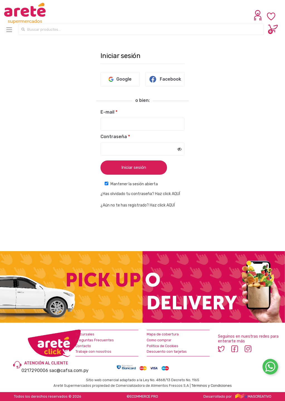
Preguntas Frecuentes (94, 340)
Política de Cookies (162, 346)
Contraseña (115, 136)
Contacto (83, 346)
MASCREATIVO (253, 396)
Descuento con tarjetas (167, 351)
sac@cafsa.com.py (69, 370)
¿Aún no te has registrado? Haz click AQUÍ (137, 205)
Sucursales (84, 334)
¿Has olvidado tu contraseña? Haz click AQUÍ (140, 193)
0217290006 (34, 370)
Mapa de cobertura (163, 334)
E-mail (108, 112)
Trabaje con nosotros (93, 351)
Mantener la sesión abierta (131, 184)
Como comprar (159, 340)
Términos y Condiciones (211, 385)
